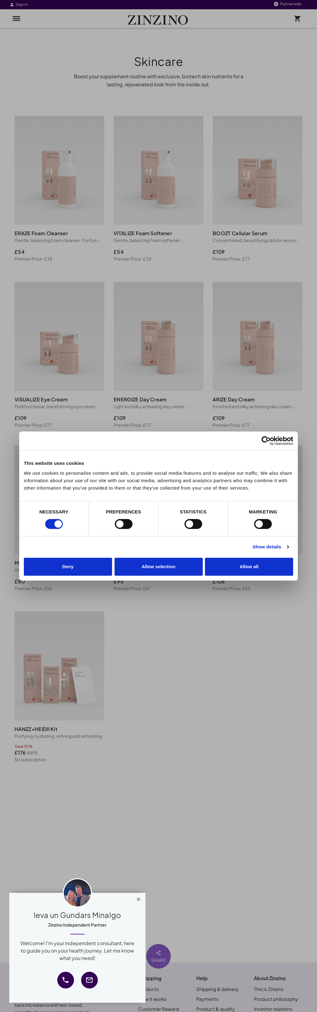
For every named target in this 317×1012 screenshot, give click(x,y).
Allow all (249, 566)
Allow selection (158, 566)
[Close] (138, 898)
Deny (68, 566)
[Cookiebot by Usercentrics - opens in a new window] (266, 440)
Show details (267, 546)
